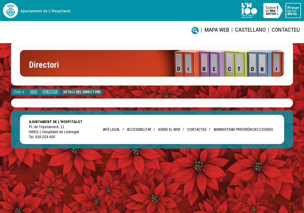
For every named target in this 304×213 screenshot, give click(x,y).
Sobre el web (169, 134)
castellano (174, 14)
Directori (50, 96)
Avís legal (111, 134)
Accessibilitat (139, 134)
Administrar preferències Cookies (243, 134)
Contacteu (202, 14)
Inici (33, 96)
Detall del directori (81, 97)
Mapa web (147, 14)
